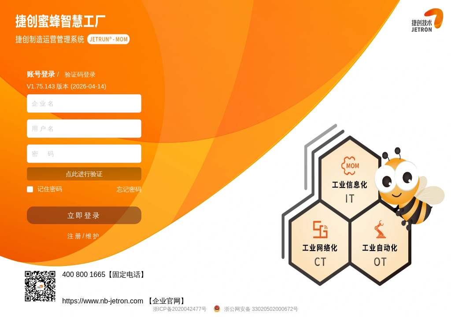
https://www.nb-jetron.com (102, 301)
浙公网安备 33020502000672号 (260, 309)
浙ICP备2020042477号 (180, 309)
